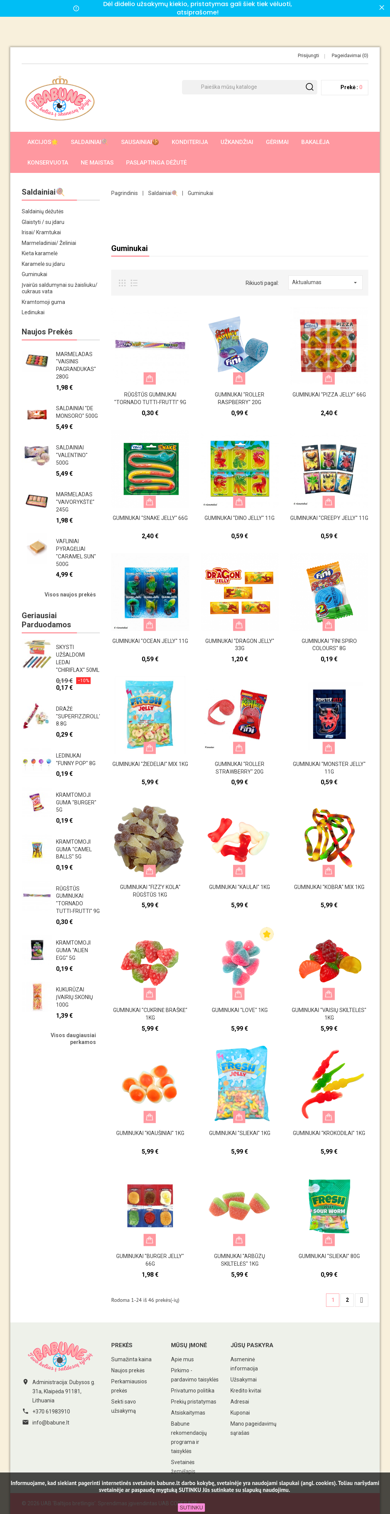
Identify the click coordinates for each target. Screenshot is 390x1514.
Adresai (239, 1402)
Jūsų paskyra (251, 1345)
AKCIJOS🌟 (42, 142)
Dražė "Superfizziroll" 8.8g (78, 716)
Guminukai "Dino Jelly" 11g (240, 518)
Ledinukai (33, 312)
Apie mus (182, 1359)
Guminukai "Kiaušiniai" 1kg (150, 1133)
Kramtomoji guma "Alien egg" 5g (73, 950)
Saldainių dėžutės (43, 211)
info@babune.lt (50, 1423)
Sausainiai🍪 (140, 142)
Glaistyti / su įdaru (43, 222)
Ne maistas (97, 162)
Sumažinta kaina (131, 1359)
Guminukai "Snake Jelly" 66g (150, 518)
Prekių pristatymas (193, 1402)
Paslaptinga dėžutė (156, 162)
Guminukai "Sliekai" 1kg (239, 1133)
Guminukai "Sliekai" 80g (329, 1256)
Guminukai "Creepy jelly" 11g (329, 518)
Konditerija (190, 142)
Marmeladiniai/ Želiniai (49, 243)
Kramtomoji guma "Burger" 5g (76, 802)
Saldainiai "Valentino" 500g (72, 455)
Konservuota (47, 162)
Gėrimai (277, 142)
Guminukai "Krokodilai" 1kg (329, 1133)
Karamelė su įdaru (43, 264)
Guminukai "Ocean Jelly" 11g (150, 641)
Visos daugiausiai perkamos (73, 1038)
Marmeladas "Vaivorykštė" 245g (75, 502)
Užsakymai (243, 1380)
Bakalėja (315, 142)
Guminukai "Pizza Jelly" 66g (329, 395)
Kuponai (240, 1413)
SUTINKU (191, 1507)
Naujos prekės (128, 1370)
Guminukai (34, 274)
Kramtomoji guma (43, 302)
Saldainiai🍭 (90, 142)
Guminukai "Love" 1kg (240, 1010)
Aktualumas (325, 282)
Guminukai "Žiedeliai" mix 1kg (150, 764)
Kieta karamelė (40, 253)
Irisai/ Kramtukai (41, 232)
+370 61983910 (51, 1411)
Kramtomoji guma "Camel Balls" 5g (74, 849)
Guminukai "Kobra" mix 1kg (329, 887)
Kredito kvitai (245, 1391)
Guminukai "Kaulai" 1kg (239, 887)
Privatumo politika (192, 1391)
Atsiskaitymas (188, 1413)
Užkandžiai (237, 142)
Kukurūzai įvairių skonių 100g (74, 997)
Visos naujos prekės (70, 595)
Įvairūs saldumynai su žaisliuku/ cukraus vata (60, 288)
